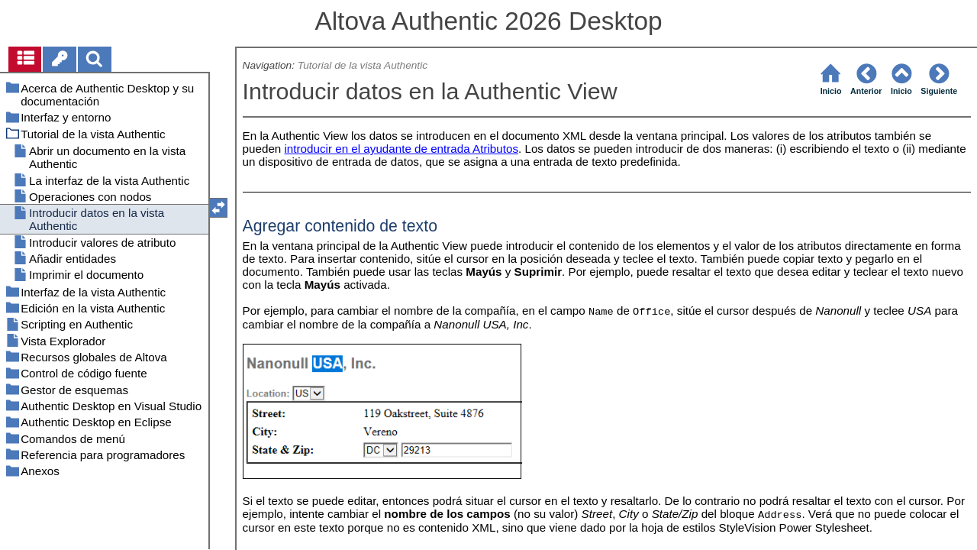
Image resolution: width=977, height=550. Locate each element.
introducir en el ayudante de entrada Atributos (402, 148)
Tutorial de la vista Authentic (362, 65)
